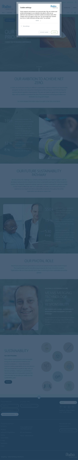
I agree (54, 32)
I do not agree (44, 32)
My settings (24, 26)
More (38, 21)
